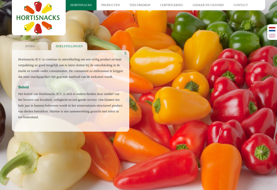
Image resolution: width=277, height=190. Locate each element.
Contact (240, 5)
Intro (30, 46)
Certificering (171, 5)
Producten (110, 5)
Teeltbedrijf (140, 5)
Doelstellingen (69, 46)
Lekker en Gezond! (208, 5)
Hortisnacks (81, 5)
